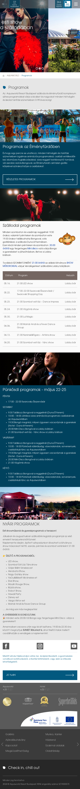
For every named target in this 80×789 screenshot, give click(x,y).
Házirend (50, 740)
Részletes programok (21, 179)
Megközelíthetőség (17, 751)
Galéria (9, 734)
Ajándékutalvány (15, 740)
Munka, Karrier (53, 734)
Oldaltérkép (52, 751)
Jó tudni (11, 675)
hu (3, 4)
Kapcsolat (11, 746)
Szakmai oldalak (54, 746)
